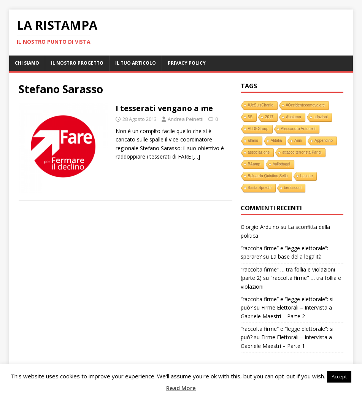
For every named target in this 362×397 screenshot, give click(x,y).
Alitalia (276, 140)
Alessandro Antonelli (298, 129)
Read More (181, 388)
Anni (298, 140)
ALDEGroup (258, 129)
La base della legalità (296, 256)
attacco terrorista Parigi (301, 152)
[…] (196, 156)
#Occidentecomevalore (305, 105)
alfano (253, 140)
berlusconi (293, 188)
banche (306, 176)
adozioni (321, 117)
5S (250, 117)
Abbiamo (293, 117)
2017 (269, 117)
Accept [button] (339, 376)
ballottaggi (281, 164)
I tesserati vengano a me (164, 108)
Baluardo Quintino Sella (268, 176)
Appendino (323, 140)
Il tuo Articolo (135, 63)
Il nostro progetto (77, 63)
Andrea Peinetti (185, 119)
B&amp (254, 164)
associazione (259, 152)
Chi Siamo (27, 63)
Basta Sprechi (260, 188)
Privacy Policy (187, 63)
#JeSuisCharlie (260, 105)
